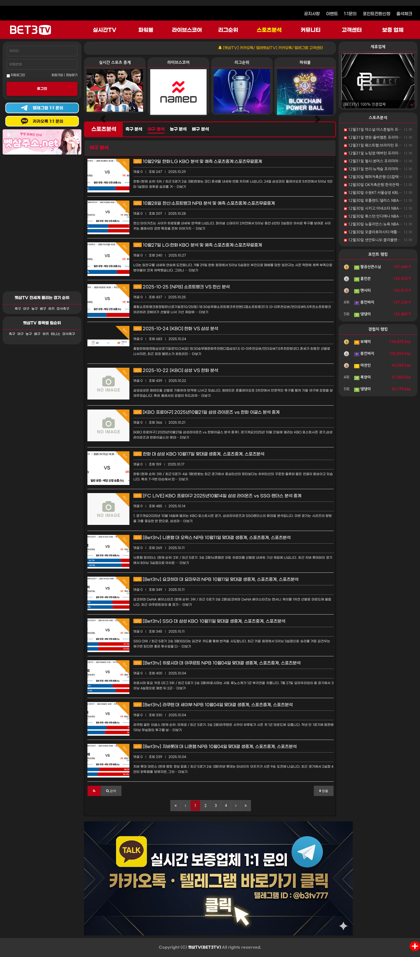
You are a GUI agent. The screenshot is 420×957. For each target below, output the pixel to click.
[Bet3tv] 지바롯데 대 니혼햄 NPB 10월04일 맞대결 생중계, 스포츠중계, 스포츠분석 (215, 746)
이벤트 (332, 13)
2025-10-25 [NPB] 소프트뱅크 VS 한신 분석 (181, 286)
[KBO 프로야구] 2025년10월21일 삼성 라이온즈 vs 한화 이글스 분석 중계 (206, 412)
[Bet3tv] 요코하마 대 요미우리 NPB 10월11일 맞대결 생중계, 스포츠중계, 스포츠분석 (215, 579)
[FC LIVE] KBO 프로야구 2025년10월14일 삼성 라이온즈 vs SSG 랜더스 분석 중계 (217, 495)
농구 (35, 309)
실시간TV (104, 30)
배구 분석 (200, 129)
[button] (94, 791)
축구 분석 (133, 129)
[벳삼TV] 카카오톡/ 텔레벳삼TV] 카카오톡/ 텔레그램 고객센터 (279, 48)
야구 (26, 309)
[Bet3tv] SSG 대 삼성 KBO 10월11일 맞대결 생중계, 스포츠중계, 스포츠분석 (209, 621)
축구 (18, 309)
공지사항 (312, 13)
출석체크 (404, 13)
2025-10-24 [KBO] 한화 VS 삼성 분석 (175, 328)
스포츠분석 (269, 30)
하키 (51, 309)
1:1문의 (350, 13)
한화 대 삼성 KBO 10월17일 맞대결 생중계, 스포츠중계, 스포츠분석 (198, 454)
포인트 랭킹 (378, 254)
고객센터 (352, 30)
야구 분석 (156, 129)
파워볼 (145, 30)
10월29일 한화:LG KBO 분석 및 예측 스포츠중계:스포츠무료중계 (197, 161)
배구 (43, 309)
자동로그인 (16, 75)
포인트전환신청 (376, 13)
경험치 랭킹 (378, 329)
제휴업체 (378, 47)
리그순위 (228, 30)
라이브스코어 (187, 30)
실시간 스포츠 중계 (115, 62)
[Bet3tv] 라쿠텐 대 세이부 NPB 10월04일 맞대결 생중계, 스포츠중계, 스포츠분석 (213, 704)
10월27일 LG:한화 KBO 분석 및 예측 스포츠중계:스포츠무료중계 (197, 245)
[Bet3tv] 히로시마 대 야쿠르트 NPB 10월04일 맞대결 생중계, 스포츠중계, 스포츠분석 (217, 663)
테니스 (55, 334)
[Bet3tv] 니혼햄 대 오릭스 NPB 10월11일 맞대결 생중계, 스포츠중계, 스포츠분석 (212, 537)
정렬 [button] (323, 791)
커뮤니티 (311, 30)
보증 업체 (393, 30)
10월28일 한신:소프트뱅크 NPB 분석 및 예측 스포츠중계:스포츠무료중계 (204, 203)
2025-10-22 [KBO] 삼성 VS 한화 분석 (175, 370)
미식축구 (63, 309)
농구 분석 (178, 129)
